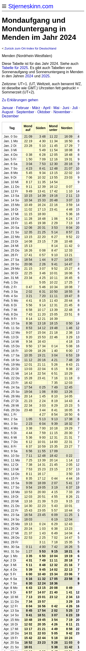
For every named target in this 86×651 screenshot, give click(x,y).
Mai (56, 108)
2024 (29, 76)
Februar (22, 108)
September (25, 112)
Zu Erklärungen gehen (20, 100)
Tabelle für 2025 (15, 68)
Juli (75, 108)
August (7, 112)
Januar (7, 108)
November (61, 112)
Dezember (10, 116)
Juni (65, 108)
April (46, 108)
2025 (46, 76)
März (36, 108)
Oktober (43, 112)
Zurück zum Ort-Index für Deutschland (30, 48)
